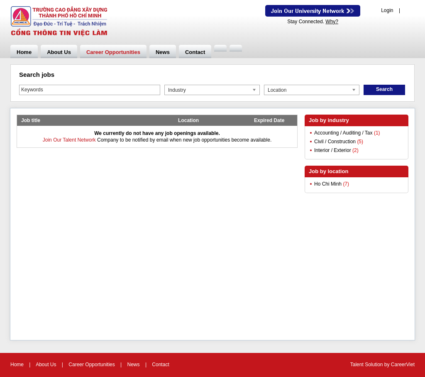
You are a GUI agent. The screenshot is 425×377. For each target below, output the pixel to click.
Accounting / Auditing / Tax (343, 133)
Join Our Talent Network (312, 11)
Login (387, 10)
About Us (59, 52)
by (387, 364)
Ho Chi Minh (328, 184)
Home (24, 52)
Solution (374, 364)
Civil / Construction (335, 141)
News (163, 52)
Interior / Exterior (332, 150)
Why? (331, 21)
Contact (195, 52)
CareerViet (403, 364)
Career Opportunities (113, 52)
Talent (357, 364)
